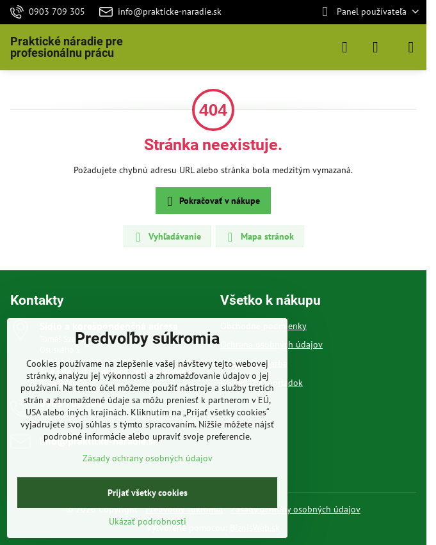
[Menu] (411, 47)
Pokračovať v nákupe (211, 201)
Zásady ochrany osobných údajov (295, 509)
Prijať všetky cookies (148, 492)
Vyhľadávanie (166, 237)
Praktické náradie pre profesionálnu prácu (66, 47)
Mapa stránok (259, 237)
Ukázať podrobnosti (147, 521)
